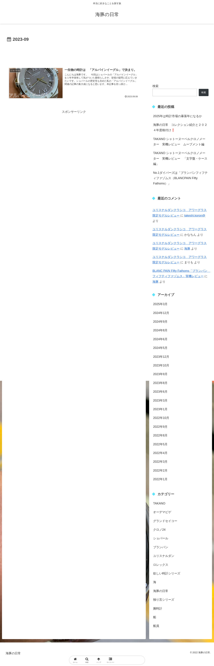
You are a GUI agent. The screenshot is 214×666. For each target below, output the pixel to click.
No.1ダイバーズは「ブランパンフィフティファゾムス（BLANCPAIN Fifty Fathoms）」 (180, 178)
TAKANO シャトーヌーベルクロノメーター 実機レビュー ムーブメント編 (179, 141)
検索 (155, 86)
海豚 (187, 248)
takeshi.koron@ (194, 215)
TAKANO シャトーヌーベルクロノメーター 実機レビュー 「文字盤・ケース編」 (180, 158)
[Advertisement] (74, 52)
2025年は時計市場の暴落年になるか (177, 116)
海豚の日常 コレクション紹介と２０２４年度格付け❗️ (180, 127)
